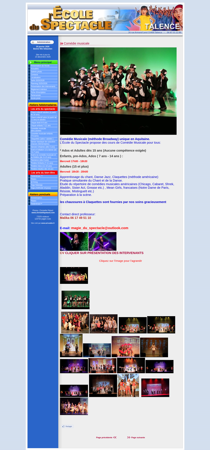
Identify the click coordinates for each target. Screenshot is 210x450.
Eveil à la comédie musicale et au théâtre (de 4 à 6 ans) (43, 156)
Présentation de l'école (40, 66)
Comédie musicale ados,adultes (38, 129)
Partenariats (36, 95)
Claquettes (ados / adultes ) (42, 139)
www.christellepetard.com (43, 213)
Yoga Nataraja (37, 185)
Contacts (34, 75)
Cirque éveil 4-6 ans (39, 123)
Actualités (35, 69)
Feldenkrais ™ (37, 176)
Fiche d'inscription (38, 92)
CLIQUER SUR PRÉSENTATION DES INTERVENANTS (104, 253)
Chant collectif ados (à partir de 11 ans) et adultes (44, 118)
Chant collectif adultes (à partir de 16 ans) (43, 113)
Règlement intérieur (39, 89)
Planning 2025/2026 (39, 83)
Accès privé (35, 98)
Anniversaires (36, 198)
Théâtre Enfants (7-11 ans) (42, 163)
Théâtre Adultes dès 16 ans (42, 169)
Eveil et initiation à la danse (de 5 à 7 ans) (44, 151)
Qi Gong (34, 182)
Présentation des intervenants (43, 86)
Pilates (33, 179)
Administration (43, 42)
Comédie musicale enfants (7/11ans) (42, 135)
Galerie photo (36, 72)
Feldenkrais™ (36, 204)
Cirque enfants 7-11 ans (41, 126)
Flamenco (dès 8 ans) (40, 160)
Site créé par (43, 223)
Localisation (36, 77)
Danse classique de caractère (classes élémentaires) (43, 143)
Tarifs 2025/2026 (38, 80)
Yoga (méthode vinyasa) (41, 188)
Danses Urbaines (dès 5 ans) (43, 147)
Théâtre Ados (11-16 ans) (41, 166)
